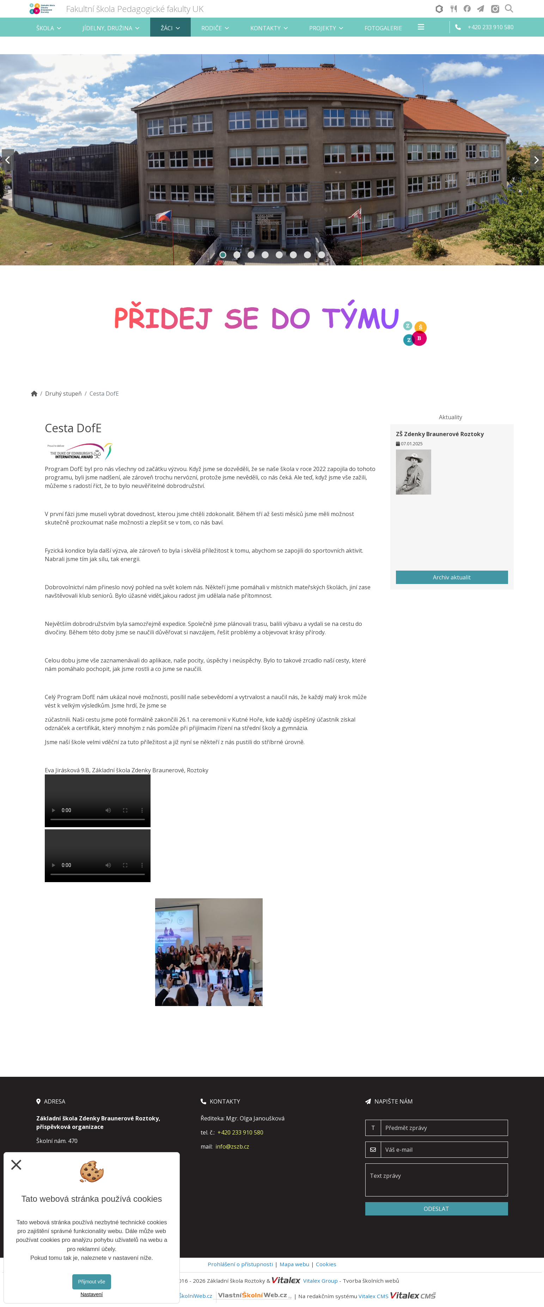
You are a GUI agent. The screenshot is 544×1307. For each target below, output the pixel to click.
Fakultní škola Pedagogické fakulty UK (134, 8)
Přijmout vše (91, 1281)
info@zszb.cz (232, 1146)
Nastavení (91, 1294)
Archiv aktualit (452, 577)
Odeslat (436, 1209)
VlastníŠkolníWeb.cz (226, 1295)
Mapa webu (294, 1264)
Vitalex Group (320, 1280)
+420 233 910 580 (240, 1132)
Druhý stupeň (63, 393)
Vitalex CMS (374, 1295)
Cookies (326, 1264)
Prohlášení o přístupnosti (240, 1264)
